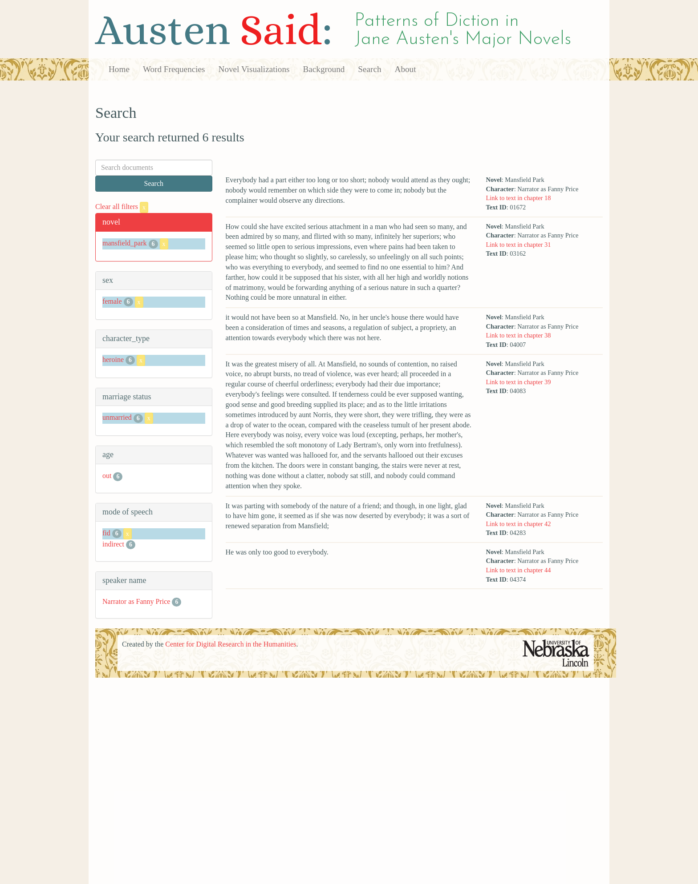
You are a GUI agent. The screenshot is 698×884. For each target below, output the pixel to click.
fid (106, 533)
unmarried (117, 418)
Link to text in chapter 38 (518, 335)
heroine (113, 359)
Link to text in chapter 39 (518, 382)
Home (119, 69)
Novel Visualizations (254, 69)
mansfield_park (124, 243)
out (106, 475)
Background (324, 69)
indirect (113, 544)
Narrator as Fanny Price (136, 601)
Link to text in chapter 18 (518, 197)
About (405, 69)
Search (369, 69)
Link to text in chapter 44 (518, 570)
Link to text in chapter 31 (518, 244)
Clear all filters (121, 206)
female (112, 301)
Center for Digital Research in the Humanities (230, 644)
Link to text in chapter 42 (518, 523)
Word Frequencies (174, 69)
